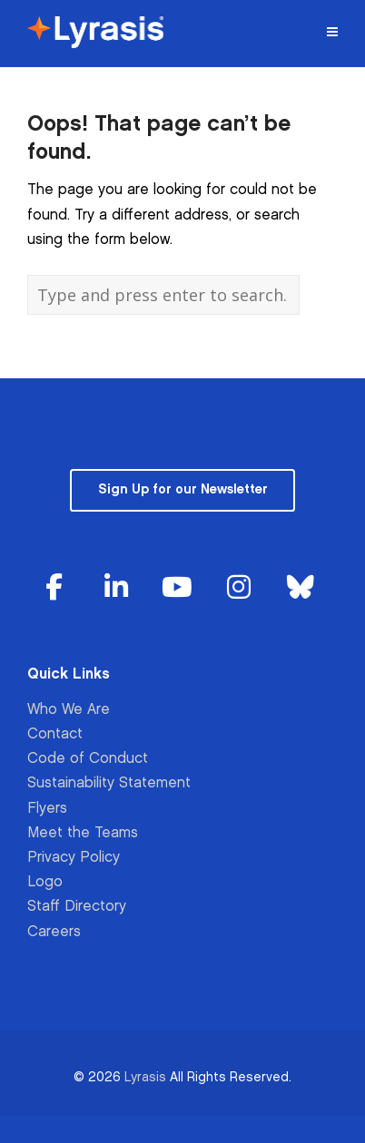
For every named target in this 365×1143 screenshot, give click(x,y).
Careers (54, 932)
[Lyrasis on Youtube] (177, 588)
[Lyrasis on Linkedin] (116, 588)
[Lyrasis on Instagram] (239, 588)
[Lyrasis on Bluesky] (300, 588)
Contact (55, 734)
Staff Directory (76, 906)
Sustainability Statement (109, 783)
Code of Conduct (87, 759)
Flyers (47, 809)
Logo (45, 882)
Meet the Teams (82, 833)
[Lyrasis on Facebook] (54, 588)
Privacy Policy (73, 858)
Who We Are (68, 710)
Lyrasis (145, 1077)
